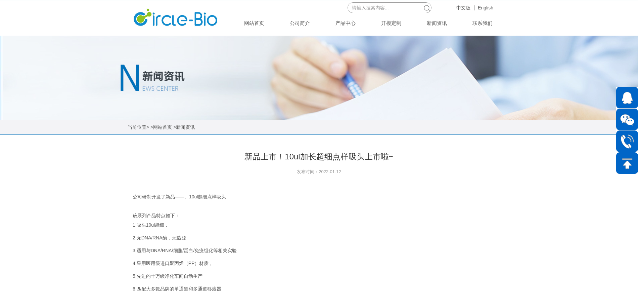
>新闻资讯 (184, 127)
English (485, 7)
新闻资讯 (437, 23)
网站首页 (254, 23)
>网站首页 (161, 127)
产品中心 (345, 23)
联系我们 (482, 23)
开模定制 (391, 23)
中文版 (463, 7)
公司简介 (300, 23)
